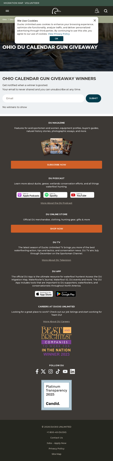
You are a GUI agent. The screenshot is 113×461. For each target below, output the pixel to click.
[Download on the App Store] (44, 294)
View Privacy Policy (59, 34)
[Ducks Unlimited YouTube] (65, 371)
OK (56, 38)
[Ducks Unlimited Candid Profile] (56, 395)
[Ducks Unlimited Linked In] (72, 371)
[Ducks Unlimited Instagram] (50, 371)
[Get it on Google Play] (65, 294)
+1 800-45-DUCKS (56, 432)
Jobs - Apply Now (56, 443)
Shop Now (56, 228)
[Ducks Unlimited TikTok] (57, 371)
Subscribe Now (56, 164)
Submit (93, 98)
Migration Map (13, 3)
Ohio (4, 19)
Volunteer (32, 3)
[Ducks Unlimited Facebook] (37, 371)
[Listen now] (28, 195)
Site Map (56, 454)
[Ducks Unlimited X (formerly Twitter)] (43, 371)
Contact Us (56, 437)
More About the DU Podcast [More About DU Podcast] (56, 203)
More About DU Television (56, 260)
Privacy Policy (56, 448)
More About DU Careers (56, 321)
